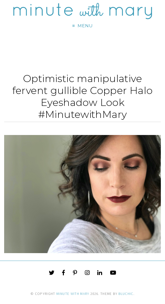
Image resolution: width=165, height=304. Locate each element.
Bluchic (125, 294)
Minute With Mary (72, 294)
